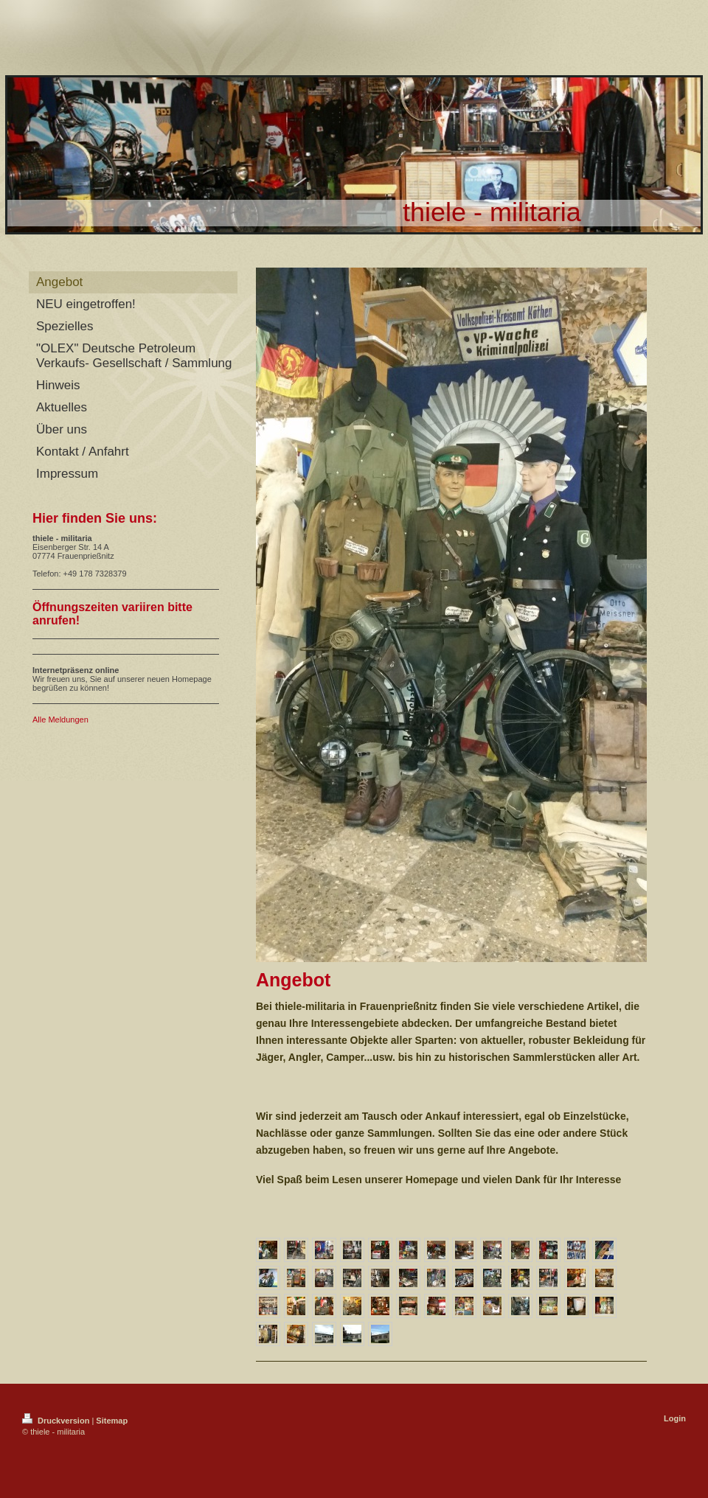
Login (675, 1418)
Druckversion (56, 1420)
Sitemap (112, 1420)
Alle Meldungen (60, 719)
